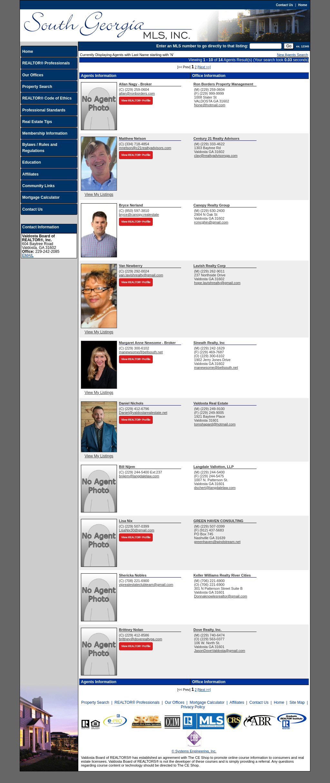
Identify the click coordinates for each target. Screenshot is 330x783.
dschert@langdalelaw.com (215, 488)
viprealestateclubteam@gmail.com (146, 585)
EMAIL (28, 255)
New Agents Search (292, 55)
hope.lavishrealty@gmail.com (217, 283)
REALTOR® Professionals (46, 63)
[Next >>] (204, 67)
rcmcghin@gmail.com (211, 222)
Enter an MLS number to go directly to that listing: (202, 46)
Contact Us (284, 5)
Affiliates (30, 174)
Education (31, 162)
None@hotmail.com (209, 105)
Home (302, 5)
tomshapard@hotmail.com (215, 424)
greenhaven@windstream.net (217, 542)
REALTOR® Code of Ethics (47, 98)
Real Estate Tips (37, 121)
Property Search (37, 86)
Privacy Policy (193, 707)
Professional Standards (43, 110)
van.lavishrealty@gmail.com (141, 275)
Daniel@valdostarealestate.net (143, 413)
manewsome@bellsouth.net (141, 352)
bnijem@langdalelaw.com (139, 476)
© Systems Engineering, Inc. (194, 751)
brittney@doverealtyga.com (140, 639)
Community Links (38, 186)
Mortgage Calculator (41, 197)
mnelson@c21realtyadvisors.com (145, 148)
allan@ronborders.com (137, 93)
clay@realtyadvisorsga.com (216, 156)
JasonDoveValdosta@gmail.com (219, 651)
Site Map (297, 702)
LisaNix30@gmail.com (136, 530)
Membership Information (44, 133)
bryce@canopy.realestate (139, 214)
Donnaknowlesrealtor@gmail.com (220, 596)
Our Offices (32, 75)
